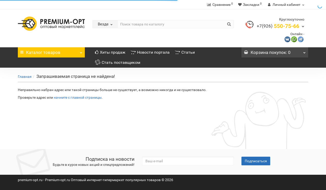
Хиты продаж (110, 52)
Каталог (51, 51)
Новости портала (150, 52)
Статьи (185, 52)
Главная (25, 77)
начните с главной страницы (78, 97)
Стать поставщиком (117, 62)
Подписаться (256, 161)
